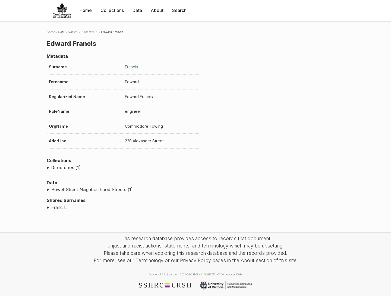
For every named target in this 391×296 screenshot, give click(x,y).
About (157, 10)
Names (73, 32)
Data (137, 10)
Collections (112, 10)
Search (179, 10)
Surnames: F (89, 32)
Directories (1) (66, 167)
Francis (131, 67)
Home (86, 10)
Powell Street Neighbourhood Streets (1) (92, 189)
